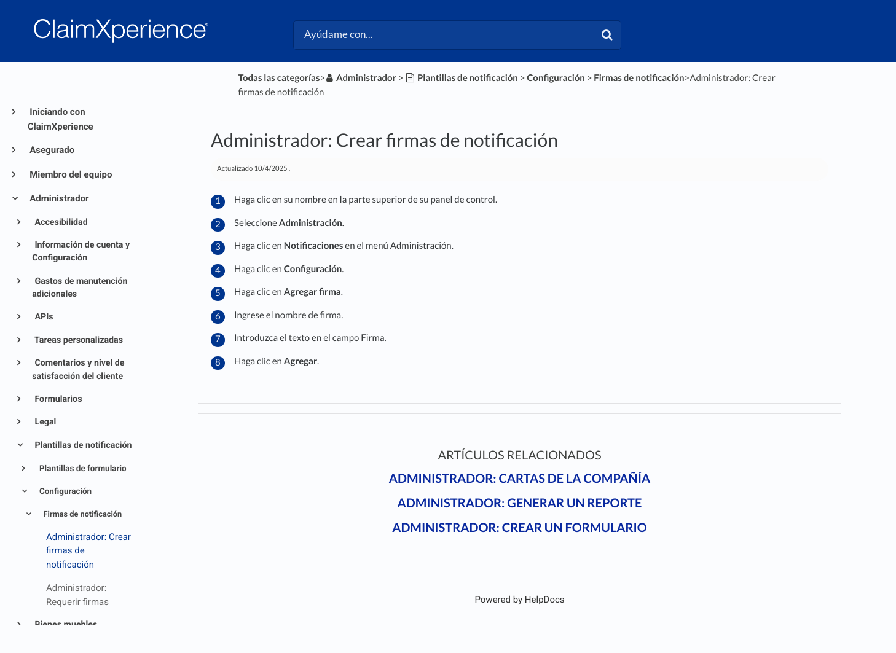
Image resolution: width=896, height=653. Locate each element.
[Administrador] (360, 78)
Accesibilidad (60, 222)
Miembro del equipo (70, 174)
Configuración (64, 491)
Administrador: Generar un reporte (520, 503)
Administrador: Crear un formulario (519, 527)
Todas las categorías (279, 78)
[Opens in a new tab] (519, 599)
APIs (43, 317)
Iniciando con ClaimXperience (60, 119)
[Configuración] (555, 78)
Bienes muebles (65, 625)
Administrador (58, 198)
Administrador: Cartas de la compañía (519, 478)
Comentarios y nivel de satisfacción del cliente (78, 369)
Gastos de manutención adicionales (79, 287)
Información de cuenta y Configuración (81, 251)
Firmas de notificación (81, 514)
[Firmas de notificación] (639, 78)
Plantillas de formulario (82, 469)
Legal (45, 422)
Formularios (57, 399)
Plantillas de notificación (82, 445)
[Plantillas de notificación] (461, 78)
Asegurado (51, 149)
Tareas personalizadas (78, 340)
